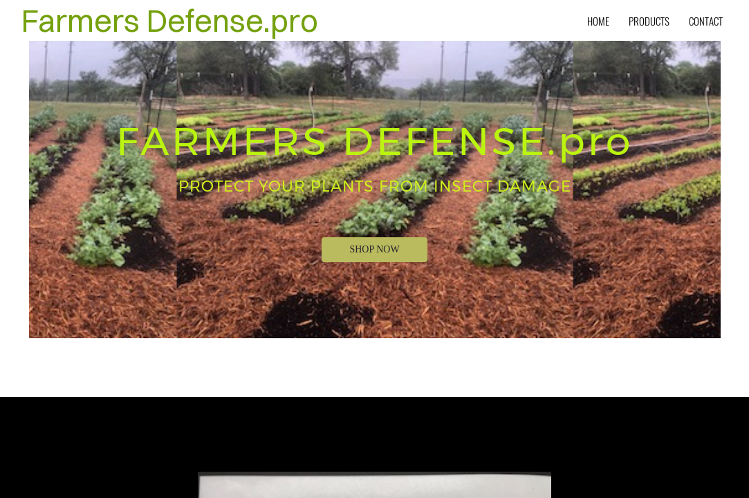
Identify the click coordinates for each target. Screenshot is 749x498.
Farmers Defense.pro (169, 20)
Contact (706, 20)
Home (598, 20)
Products (649, 20)
